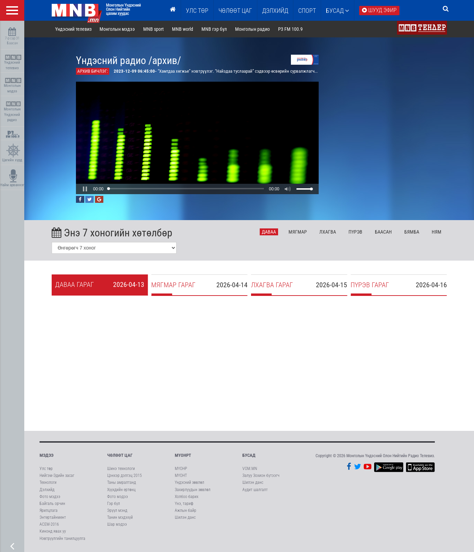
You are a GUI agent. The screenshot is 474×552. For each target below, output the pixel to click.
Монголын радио (252, 29)
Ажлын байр (185, 510)
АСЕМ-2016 (49, 524)
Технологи (48, 482)
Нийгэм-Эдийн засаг (57, 475)
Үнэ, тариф (184, 503)
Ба (383, 232)
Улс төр (197, 10)
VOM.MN (249, 468)
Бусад (337, 10)
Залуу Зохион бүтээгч (260, 475)
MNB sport (153, 29)
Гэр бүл (113, 503)
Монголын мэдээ (13, 85)
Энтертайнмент (53, 517)
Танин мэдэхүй (120, 517)
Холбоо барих (186, 496)
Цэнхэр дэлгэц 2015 (124, 475)
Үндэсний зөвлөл (189, 482)
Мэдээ (46, 455)
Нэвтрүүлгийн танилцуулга (62, 538)
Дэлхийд (275, 10)
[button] (85, 189)
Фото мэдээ (50, 496)
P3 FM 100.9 (290, 29)
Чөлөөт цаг (119, 455)
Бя (411, 232)
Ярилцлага (49, 510)
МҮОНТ (181, 475)
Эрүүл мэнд (117, 510)
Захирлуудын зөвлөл (192, 489)
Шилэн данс (185, 517)
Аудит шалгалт (255, 489)
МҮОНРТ (183, 455)
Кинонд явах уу (53, 531)
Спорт (307, 10)
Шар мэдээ (117, 524)
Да (269, 232)
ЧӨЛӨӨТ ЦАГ (235, 10)
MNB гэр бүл (214, 29)
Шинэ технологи (121, 468)
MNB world (182, 29)
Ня (436, 232)
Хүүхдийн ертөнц (121, 489)
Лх (327, 232)
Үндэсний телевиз (13, 62)
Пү (355, 232)
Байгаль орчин (52, 503)
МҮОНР (181, 468)
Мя (297, 232)
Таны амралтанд (121, 482)
